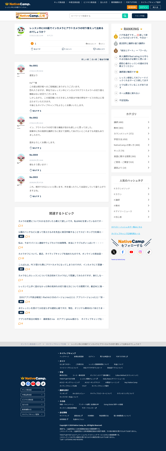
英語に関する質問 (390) (125, 156)
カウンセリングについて (125, 393)
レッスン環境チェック (89, 379)
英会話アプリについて (115, 368)
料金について (118, 364)
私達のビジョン (78, 419)
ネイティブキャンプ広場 (68, 386)
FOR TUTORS (131, 2)
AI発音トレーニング (112, 382)
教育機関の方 (116, 2)
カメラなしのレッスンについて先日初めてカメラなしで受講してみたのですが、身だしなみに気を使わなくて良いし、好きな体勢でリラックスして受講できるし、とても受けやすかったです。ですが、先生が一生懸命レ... (60, 275)
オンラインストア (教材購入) (100, 375)
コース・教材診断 (79, 375)
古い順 (94, 59)
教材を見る (63, 375)
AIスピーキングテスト (92, 382)
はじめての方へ (65, 364)
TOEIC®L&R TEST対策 (67, 379)
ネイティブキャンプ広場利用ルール (125, 233)
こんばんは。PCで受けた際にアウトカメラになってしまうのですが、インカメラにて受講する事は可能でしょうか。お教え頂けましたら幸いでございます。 (61, 264)
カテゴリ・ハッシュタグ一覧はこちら (126, 227)
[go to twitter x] (23, 383)
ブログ (84, 386)
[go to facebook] (28, 383)
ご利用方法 (80, 364)
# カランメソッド (122, 188)
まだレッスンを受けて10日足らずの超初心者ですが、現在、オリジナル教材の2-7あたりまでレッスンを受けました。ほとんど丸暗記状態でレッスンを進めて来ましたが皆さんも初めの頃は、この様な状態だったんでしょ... (61, 308)
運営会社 (78, 415)
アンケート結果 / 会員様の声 (89, 404)
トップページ (64, 356)
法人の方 (103, 2)
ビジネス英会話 (90, 2)
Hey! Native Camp (131, 382)
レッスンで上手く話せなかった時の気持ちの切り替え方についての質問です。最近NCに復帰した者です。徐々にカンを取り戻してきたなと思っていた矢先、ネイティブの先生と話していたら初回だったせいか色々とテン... (61, 286)
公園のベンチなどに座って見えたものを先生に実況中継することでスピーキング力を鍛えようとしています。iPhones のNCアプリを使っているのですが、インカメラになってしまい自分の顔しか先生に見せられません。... (61, 231)
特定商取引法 (104, 415)
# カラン (118, 194)
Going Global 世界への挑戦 (113, 404)
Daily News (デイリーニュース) (114, 379)
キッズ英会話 (59, 2)
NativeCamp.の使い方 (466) (127, 144)
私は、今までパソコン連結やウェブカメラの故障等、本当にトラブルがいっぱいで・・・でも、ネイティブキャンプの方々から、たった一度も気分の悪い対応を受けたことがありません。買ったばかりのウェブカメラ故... (60, 242)
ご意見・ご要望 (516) (124, 162)
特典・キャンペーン (67, 404)
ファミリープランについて (69, 368)
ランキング (63, 393)
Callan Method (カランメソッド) (126, 375)
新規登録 (132, 7)
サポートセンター (89, 408)
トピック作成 (139, 16)
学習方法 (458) (120, 139)
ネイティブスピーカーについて (101, 393)
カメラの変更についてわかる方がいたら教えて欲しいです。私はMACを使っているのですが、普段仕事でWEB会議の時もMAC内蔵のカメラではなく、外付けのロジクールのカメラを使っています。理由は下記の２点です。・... (61, 221)
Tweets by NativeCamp (118, 259)
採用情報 (64, 419)
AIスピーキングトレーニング (70, 382)
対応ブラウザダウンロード (92, 368)
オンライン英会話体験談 (68, 408)
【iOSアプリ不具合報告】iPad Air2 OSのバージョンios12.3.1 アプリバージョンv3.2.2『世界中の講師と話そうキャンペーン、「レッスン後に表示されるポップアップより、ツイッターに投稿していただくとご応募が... (61, 297)
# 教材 (117, 205)
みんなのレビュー (79, 393)
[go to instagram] (38, 383)
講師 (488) (118, 122)
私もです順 (104, 59)
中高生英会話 (74, 2)
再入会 (155, 7)
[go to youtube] (33, 383)
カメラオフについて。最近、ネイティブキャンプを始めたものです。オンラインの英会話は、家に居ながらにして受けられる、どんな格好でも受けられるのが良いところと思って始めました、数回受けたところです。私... (60, 253)
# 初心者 (118, 216)
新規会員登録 (79, 356)
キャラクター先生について (69, 397)
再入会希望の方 (105, 356)
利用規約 (91, 415)
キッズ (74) (119, 150)
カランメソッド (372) (124, 133)
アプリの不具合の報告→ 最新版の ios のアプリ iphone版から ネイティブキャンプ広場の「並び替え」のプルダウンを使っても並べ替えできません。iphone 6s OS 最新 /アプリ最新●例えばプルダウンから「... (61, 318)
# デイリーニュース (123, 211)
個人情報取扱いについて (122, 415)
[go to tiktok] (43, 383)
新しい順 (85, 59)
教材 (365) (118, 127)
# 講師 (117, 199)
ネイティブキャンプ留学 (151, 2)
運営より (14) (120, 167)
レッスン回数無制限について (99, 364)
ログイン (143, 7)
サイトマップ (64, 415)
